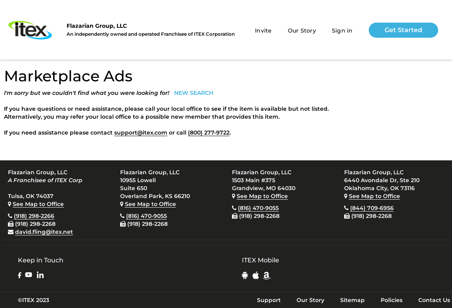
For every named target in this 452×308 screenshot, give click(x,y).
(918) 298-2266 (34, 215)
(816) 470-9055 (146, 215)
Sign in (342, 30)
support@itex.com (140, 132)
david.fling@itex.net (44, 231)
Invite (263, 30)
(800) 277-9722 (209, 132)
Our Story (302, 30)
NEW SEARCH (193, 92)
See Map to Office (38, 204)
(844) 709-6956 (372, 208)
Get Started (403, 30)
